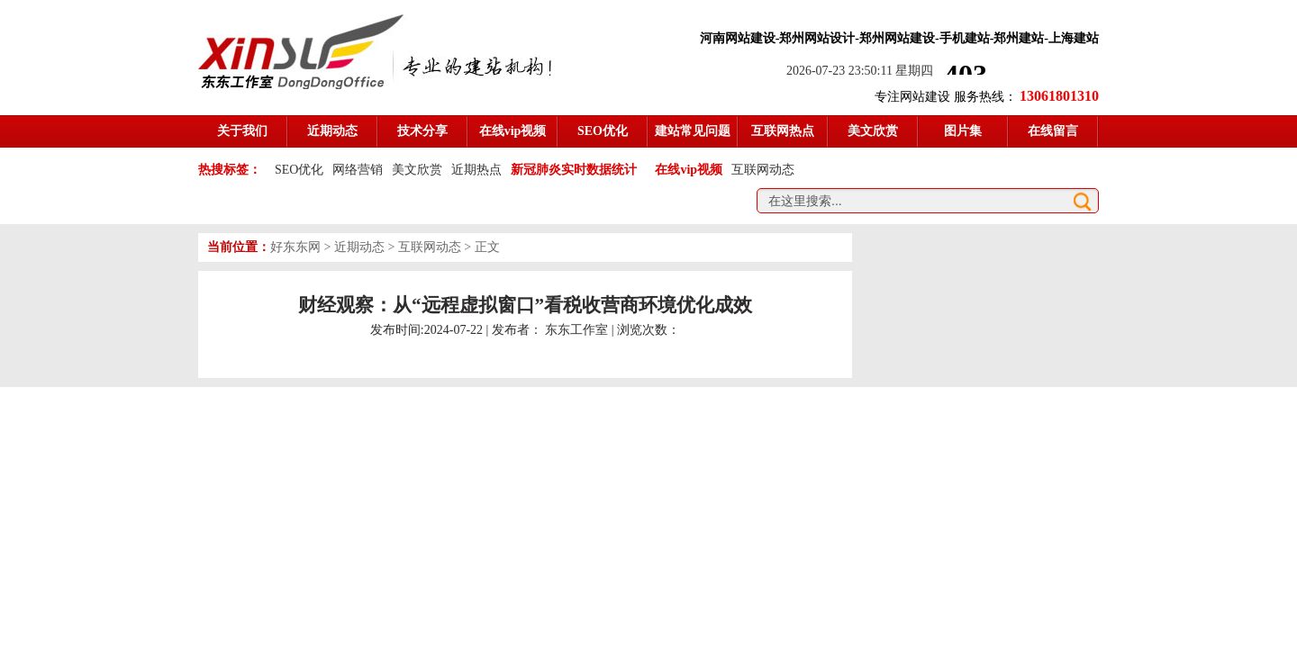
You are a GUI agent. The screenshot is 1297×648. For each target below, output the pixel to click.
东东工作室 (576, 330)
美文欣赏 (417, 169)
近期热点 (476, 169)
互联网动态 (762, 169)
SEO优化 (299, 169)
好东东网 (295, 247)
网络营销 (357, 169)
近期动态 (359, 247)
